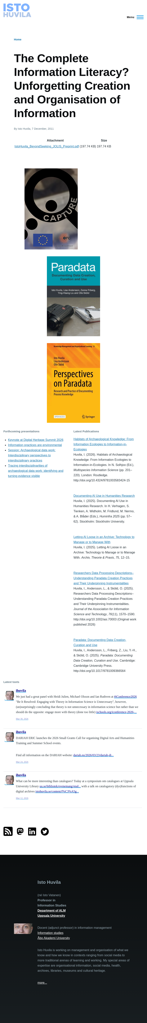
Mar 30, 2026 (22, 718)
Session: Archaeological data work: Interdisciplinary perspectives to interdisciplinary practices (32, 455)
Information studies (50, 933)
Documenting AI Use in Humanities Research (104, 495)
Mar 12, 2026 (22, 798)
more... (42, 982)
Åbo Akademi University (54, 938)
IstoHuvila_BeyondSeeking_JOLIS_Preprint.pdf (47, 146)
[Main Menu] (134, 17)
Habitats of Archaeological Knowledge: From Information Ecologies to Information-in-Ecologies (104, 444)
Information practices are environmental (35, 445)
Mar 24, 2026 (22, 762)
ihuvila (21, 690)
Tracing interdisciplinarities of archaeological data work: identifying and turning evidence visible (35, 471)
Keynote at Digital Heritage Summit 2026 (35, 440)
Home (17, 39)
